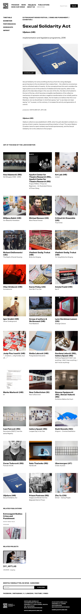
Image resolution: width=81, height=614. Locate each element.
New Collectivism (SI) (39, 392)
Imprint (6, 30)
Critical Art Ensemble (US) (65, 219)
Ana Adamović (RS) (12, 174)
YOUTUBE (38, 593)
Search (74, 6)
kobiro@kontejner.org (59, 609)
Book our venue (18, 7)
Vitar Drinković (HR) (12, 287)
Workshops (8, 27)
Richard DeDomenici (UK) (12, 253)
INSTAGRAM (17, 593)
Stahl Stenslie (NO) (64, 429)
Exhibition (7, 21)
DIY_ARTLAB (9, 566)
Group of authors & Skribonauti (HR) (38, 320)
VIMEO (45, 593)
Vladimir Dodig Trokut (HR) (39, 253)
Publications (43, 5)
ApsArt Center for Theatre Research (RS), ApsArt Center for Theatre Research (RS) (40, 178)
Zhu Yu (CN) (61, 495)
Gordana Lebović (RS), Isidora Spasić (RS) (65, 354)
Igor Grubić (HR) (11, 319)
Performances (9, 24)
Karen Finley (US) (37, 287)
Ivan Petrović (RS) (11, 429)
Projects (32, 5)
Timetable (7, 17)
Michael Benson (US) (39, 218)
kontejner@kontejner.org (33, 610)
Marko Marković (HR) (13, 392)
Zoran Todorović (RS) (13, 463)
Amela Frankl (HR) (64, 287)
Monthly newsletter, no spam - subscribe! (21, 583)
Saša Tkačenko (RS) (38, 463)
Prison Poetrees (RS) (39, 495)
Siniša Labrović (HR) (39, 353)
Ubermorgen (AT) (63, 463)
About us (31, 7)
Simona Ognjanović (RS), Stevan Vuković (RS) (65, 394)
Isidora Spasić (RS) (38, 429)
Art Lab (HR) (61, 174)
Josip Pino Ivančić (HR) (14, 353)
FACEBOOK (7, 593)
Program (15, 5)
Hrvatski (41, 7)
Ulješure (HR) (9, 495)
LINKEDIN (29, 593)
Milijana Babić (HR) (12, 218)
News (23, 5)
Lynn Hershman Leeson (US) (66, 320)
